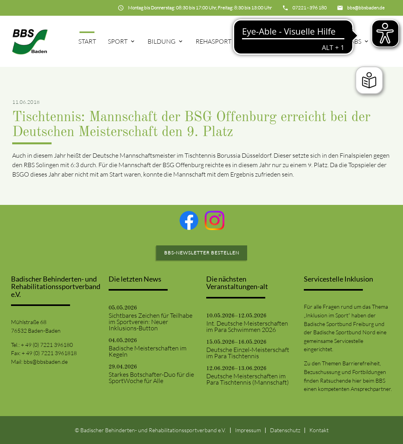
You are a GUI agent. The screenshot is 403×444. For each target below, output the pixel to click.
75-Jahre (265, 41)
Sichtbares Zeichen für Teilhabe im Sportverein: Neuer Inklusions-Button (150, 321)
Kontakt (319, 430)
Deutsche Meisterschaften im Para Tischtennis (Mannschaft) (247, 379)
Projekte (314, 41)
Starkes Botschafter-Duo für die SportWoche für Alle (151, 377)
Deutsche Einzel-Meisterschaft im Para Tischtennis (247, 352)
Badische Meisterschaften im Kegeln (148, 351)
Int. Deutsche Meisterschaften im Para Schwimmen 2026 (247, 326)
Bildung (162, 41)
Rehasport (213, 41)
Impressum (248, 430)
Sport (118, 41)
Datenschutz (285, 430)
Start (87, 41)
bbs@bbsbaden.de (46, 361)
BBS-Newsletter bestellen (201, 253)
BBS (355, 41)
